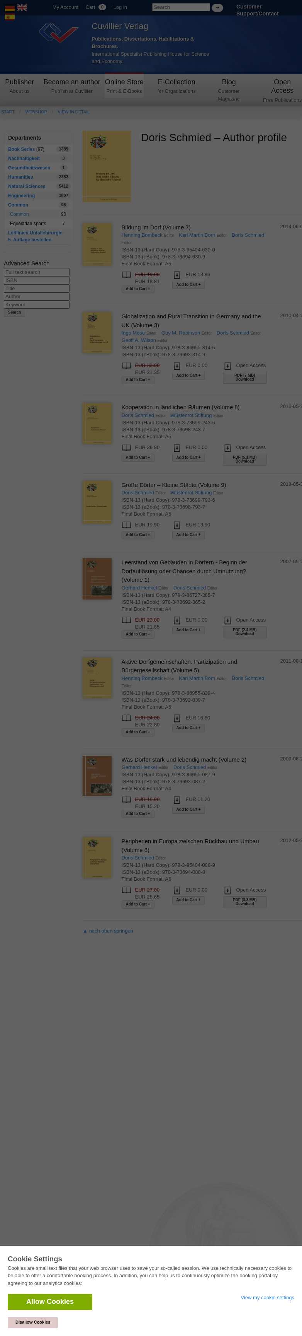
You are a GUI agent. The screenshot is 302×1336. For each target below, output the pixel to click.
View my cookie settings (268, 1297)
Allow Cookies (50, 1301)
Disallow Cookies (32, 1322)
